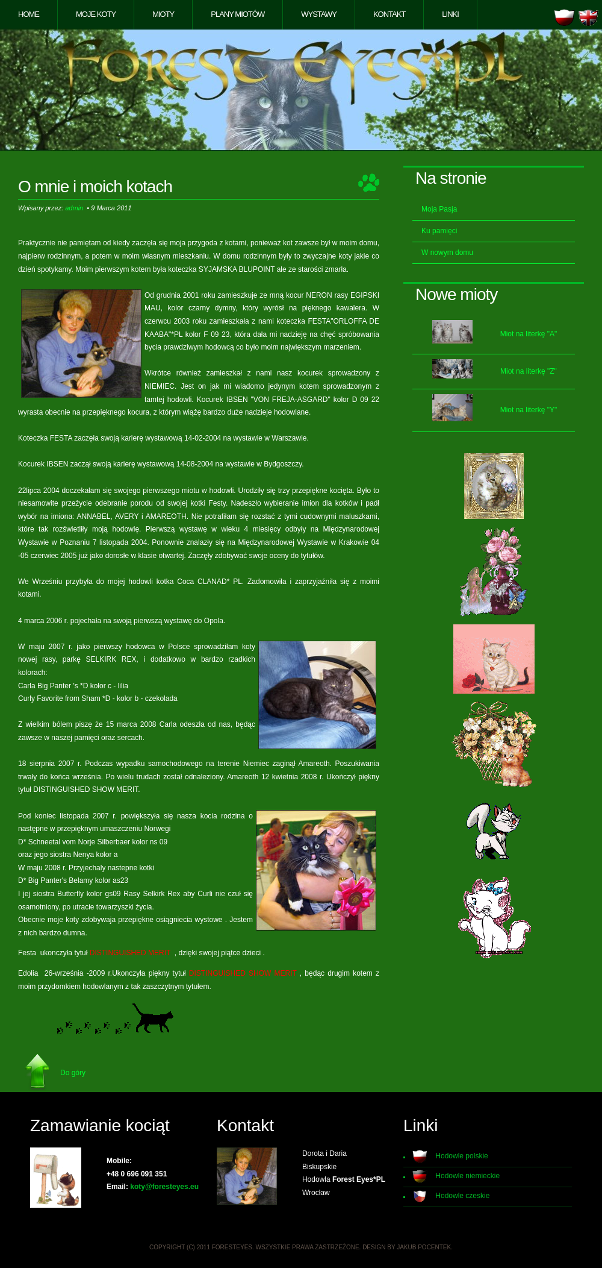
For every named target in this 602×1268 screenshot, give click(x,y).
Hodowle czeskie (462, 1195)
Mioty (163, 14)
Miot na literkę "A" (528, 334)
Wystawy (319, 14)
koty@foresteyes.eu (164, 1186)
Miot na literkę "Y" (528, 410)
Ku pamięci (439, 231)
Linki (450, 14)
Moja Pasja (439, 209)
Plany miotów (237, 14)
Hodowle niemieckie (467, 1176)
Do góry (72, 1073)
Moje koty (96, 14)
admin (74, 208)
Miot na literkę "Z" (528, 371)
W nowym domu (447, 252)
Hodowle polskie (461, 1156)
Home (28, 14)
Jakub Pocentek (424, 1247)
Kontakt (389, 14)
